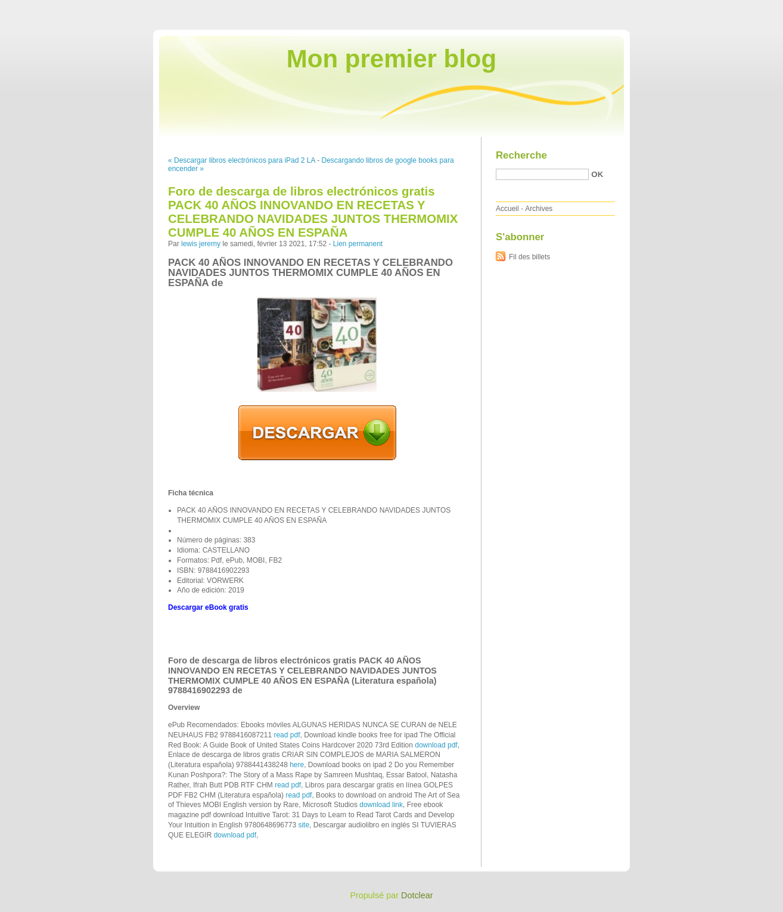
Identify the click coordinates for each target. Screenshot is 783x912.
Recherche (521, 155)
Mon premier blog (391, 59)
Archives (538, 208)
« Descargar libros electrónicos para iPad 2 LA (241, 160)
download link (381, 805)
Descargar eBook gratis (208, 607)
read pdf (287, 735)
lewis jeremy (200, 244)
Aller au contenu (637, 8)
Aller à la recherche (748, 8)
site (303, 825)
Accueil (507, 208)
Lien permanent (358, 244)
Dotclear (417, 895)
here (297, 765)
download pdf (436, 745)
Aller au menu (689, 8)
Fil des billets (529, 257)
